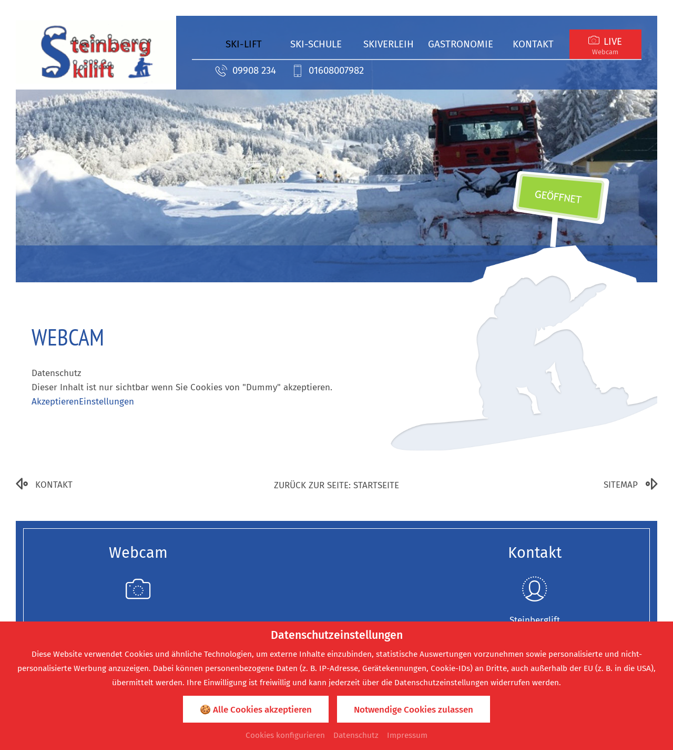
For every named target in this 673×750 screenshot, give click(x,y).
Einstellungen (106, 401)
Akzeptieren (55, 401)
